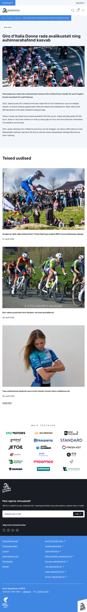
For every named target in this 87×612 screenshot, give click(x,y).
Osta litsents (7, 561)
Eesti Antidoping (52, 551)
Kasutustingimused (10, 541)
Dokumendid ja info (10, 556)
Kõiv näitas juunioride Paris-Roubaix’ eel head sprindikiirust (28, 312)
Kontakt (5, 567)
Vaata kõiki (7, 403)
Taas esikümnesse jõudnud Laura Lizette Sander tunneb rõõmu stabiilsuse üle (36, 391)
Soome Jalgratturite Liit (55, 577)
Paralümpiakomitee (53, 546)
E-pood (5, 551)
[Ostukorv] (77, 10)
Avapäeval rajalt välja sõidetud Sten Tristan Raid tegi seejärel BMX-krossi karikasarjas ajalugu (42, 234)
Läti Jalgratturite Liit (53, 567)
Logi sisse (79, 3)
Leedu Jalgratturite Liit (54, 572)
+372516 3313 (42, 592)
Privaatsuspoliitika (9, 546)
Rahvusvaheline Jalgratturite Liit (58, 556)
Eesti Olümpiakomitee (54, 541)
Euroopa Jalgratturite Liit (55, 561)
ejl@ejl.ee (27, 592)
